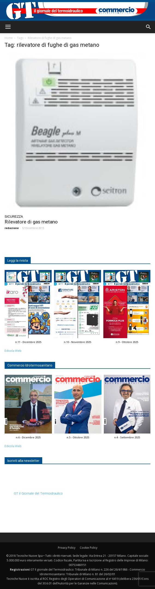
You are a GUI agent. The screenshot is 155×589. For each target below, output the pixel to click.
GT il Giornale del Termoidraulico (38, 493)
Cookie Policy (88, 548)
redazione (12, 228)
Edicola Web (13, 351)
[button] (148, 27)
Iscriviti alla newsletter (23, 461)
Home (9, 38)
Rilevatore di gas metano (31, 222)
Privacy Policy (66, 548)
